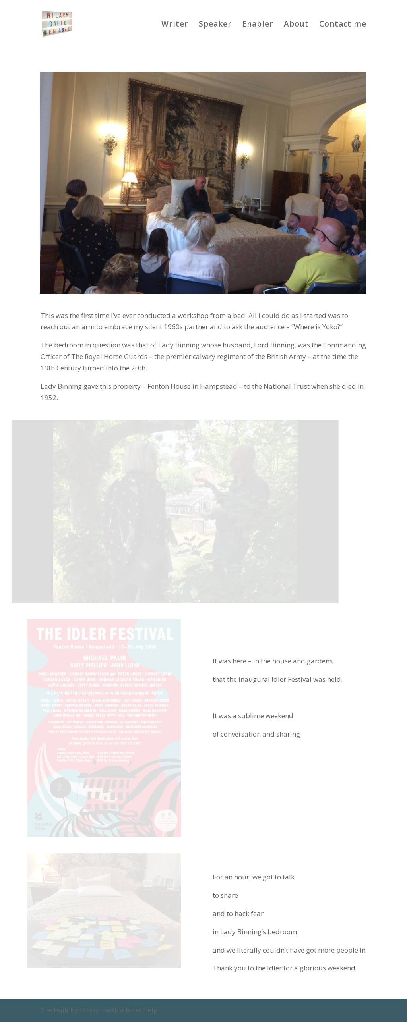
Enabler (257, 25)
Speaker (215, 25)
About (296, 25)
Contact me (342, 25)
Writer (174, 25)
